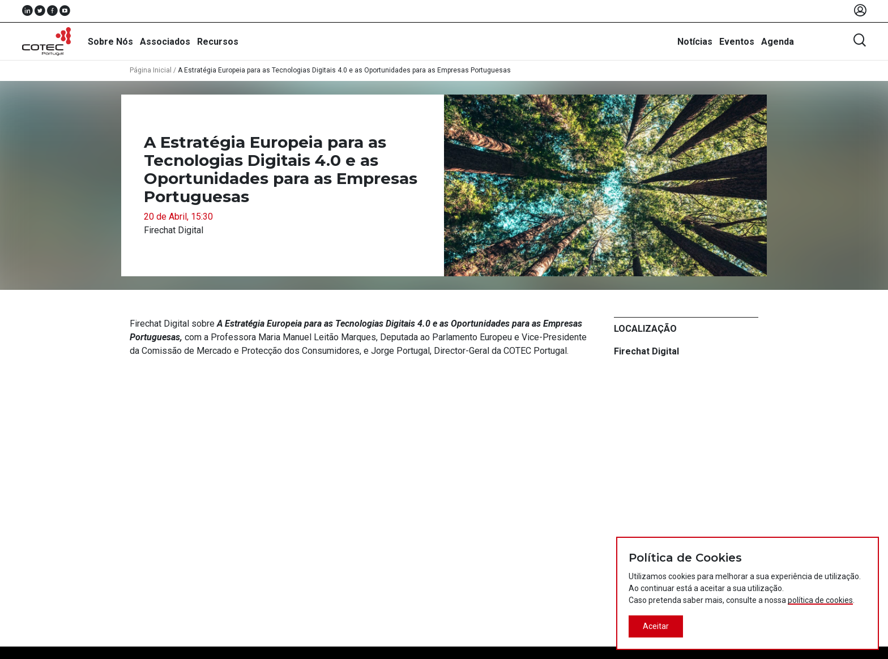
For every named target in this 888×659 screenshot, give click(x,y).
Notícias (694, 41)
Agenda (777, 41)
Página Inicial (151, 70)
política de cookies (820, 600)
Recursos (217, 41)
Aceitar (656, 626)
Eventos (736, 41)
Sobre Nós (110, 41)
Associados (165, 41)
